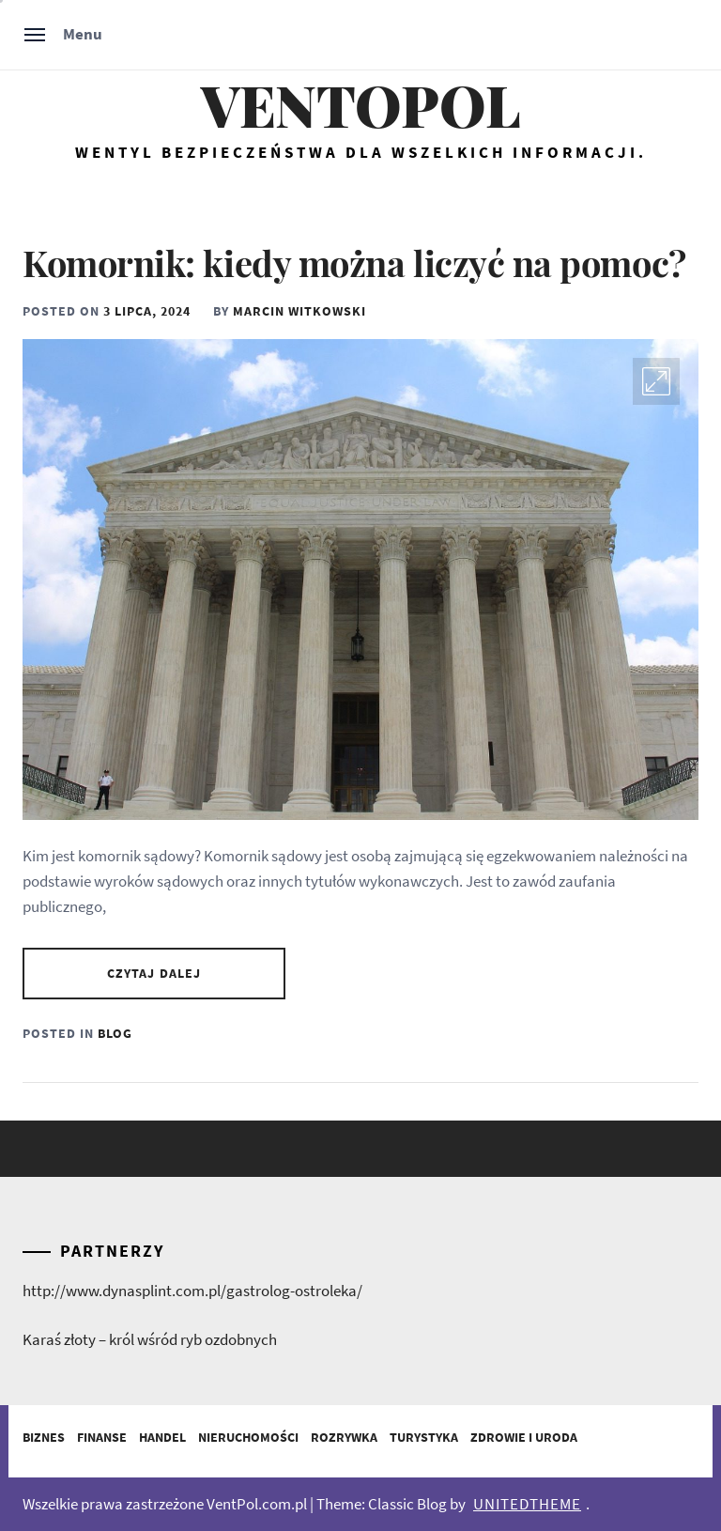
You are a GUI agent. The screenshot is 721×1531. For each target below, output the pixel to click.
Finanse (102, 1437)
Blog (115, 1033)
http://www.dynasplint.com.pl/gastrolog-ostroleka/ (192, 1290)
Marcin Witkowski (299, 310)
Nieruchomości (248, 1437)
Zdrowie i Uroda (523, 1437)
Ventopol (360, 105)
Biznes (44, 1437)
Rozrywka (344, 1437)
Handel (162, 1437)
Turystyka (424, 1437)
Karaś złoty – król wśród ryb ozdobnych (150, 1339)
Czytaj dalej (154, 973)
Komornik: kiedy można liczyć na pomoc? (354, 262)
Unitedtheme (527, 1503)
